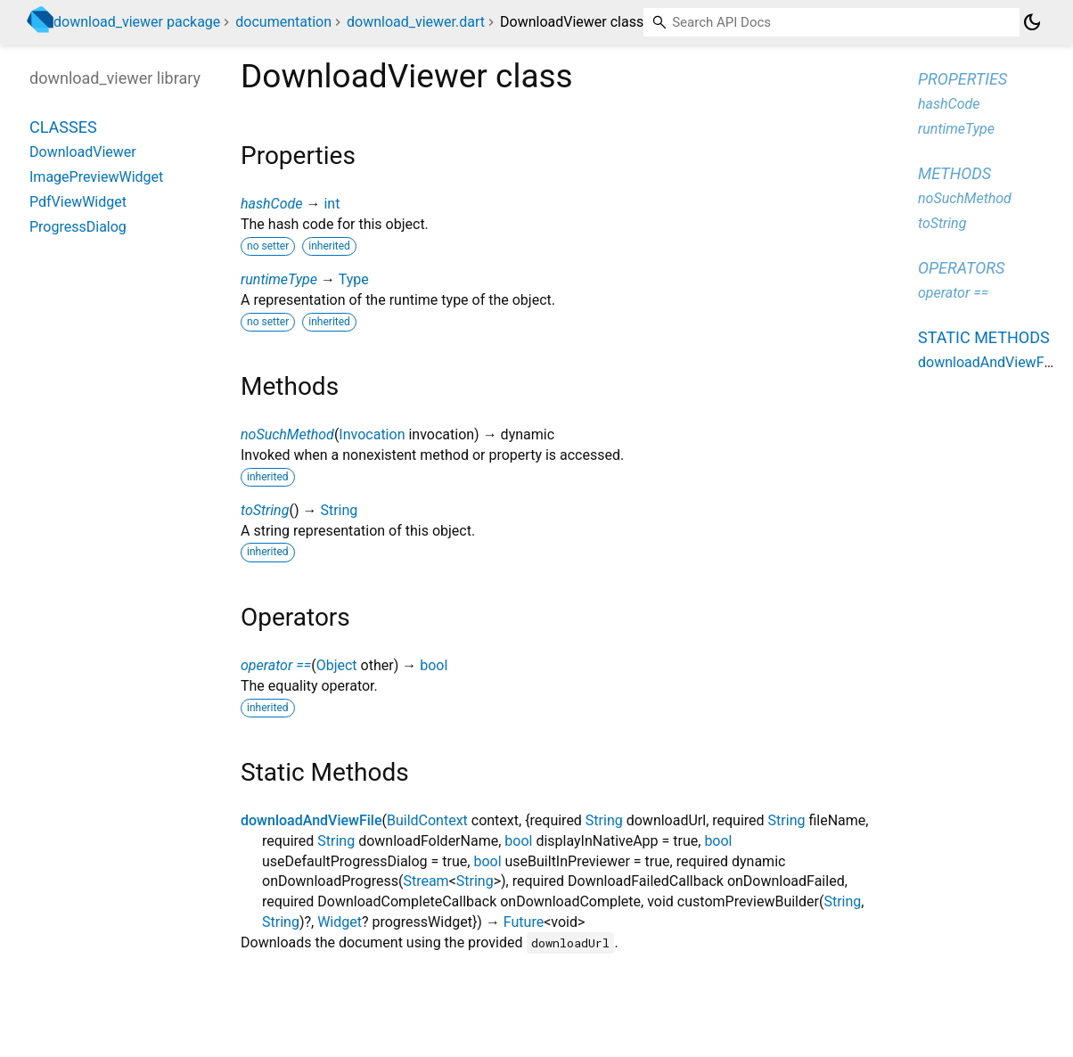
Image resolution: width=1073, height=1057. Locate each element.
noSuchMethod (287, 434)
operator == (276, 665)
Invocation (372, 434)
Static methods (984, 337)
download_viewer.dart (416, 21)
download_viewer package (136, 21)
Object (336, 665)
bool (433, 665)
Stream (425, 881)
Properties (962, 79)
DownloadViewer (82, 151)
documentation (283, 21)
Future (524, 922)
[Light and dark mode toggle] (1032, 22)
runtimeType (279, 279)
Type (354, 279)
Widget (339, 922)
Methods (954, 173)
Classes (63, 127)
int (332, 203)
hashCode (271, 203)
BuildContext (427, 820)
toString (265, 510)
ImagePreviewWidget (96, 176)
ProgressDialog (78, 226)
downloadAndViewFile (311, 820)
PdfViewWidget (78, 201)
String (338, 510)
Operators (961, 267)
